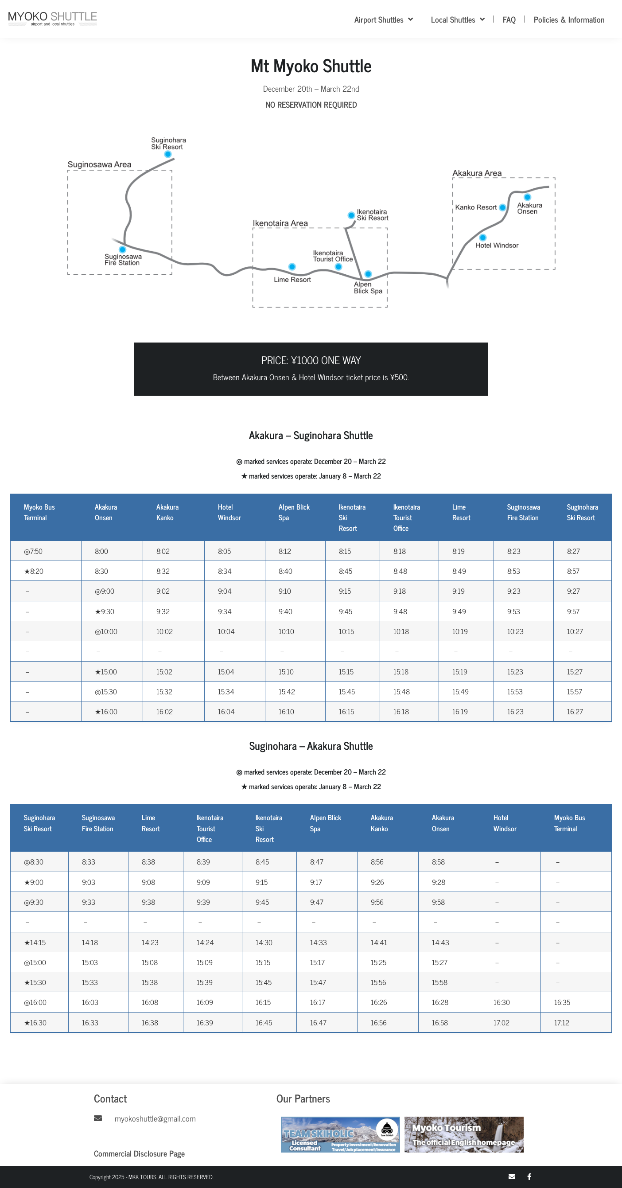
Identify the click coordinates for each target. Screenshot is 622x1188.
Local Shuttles (458, 19)
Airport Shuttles (383, 19)
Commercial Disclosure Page (139, 1153)
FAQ (509, 19)
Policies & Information (569, 19)
